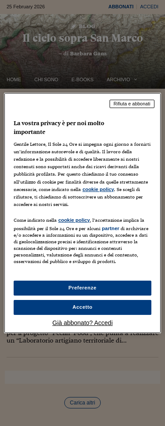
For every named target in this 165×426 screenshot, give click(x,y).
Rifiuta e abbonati (132, 103)
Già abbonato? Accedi (82, 322)
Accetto (83, 307)
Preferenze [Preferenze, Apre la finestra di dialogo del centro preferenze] (83, 287)
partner (110, 228)
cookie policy (98, 189)
